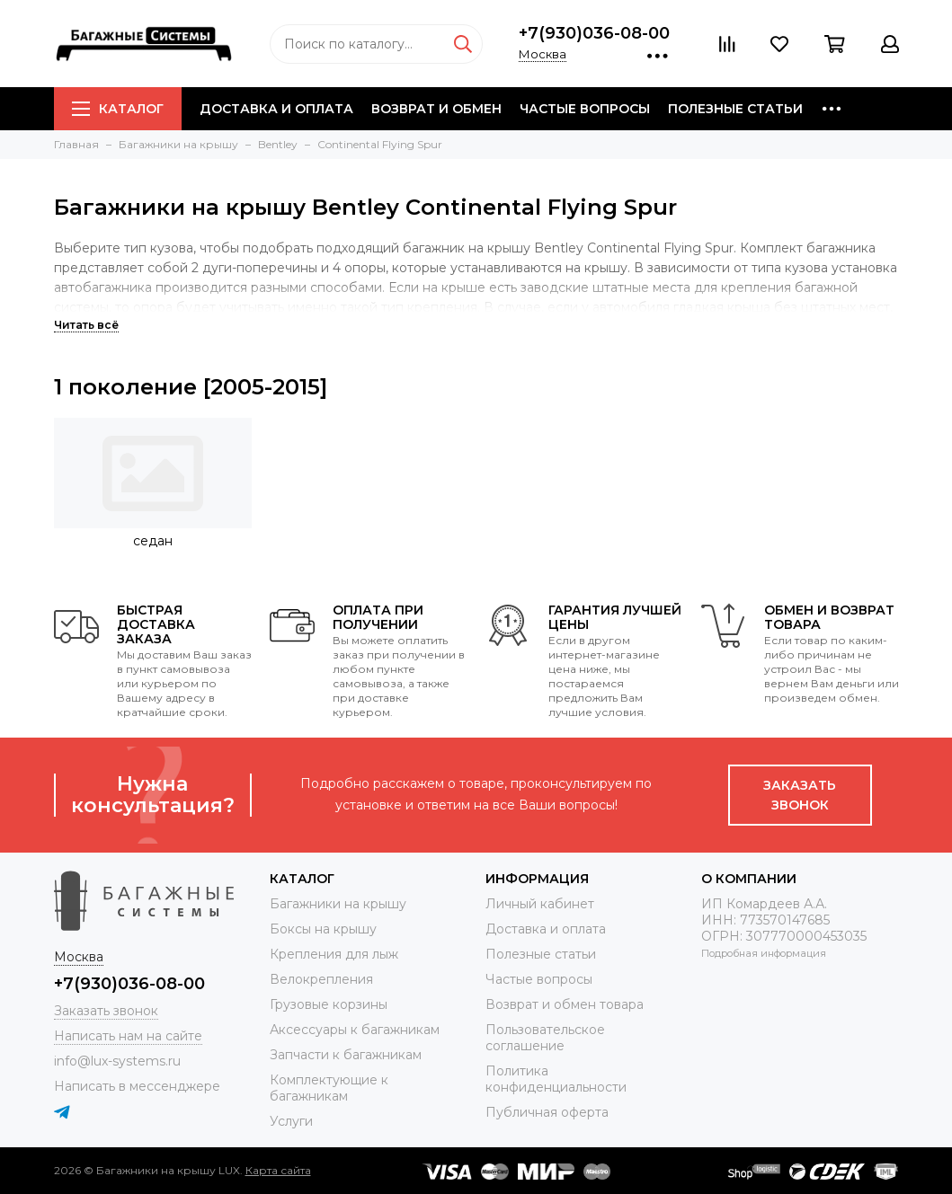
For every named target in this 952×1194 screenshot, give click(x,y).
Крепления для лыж (334, 954)
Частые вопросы (585, 109)
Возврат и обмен (436, 109)
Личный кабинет (539, 904)
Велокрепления (321, 979)
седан (153, 541)
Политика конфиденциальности (556, 1079)
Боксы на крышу (323, 929)
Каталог (118, 109)
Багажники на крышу (338, 904)
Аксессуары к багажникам (355, 1030)
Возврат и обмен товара (564, 1004)
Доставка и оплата (276, 109)
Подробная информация (763, 953)
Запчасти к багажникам (346, 1055)
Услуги (291, 1121)
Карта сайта (278, 1170)
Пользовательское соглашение (545, 1038)
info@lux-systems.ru (117, 1061)
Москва (542, 54)
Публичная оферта (547, 1112)
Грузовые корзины (328, 1004)
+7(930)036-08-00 (594, 33)
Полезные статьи (735, 109)
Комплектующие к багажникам (329, 1088)
